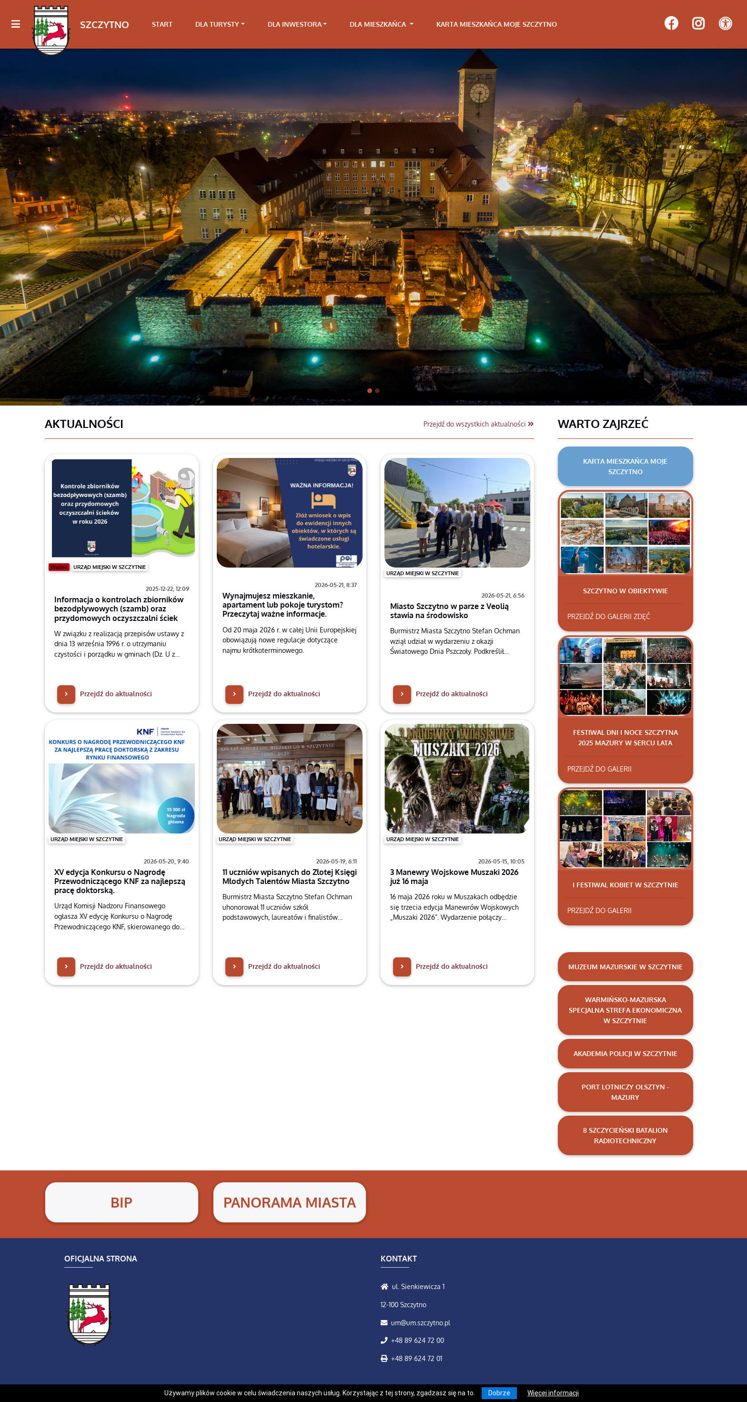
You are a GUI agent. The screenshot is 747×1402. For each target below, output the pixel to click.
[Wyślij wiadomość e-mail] (386, 1322)
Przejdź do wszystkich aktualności (479, 423)
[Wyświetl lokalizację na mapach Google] (386, 1286)
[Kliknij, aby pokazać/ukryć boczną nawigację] (19, 24)
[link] (229, 24)
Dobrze (499, 1393)
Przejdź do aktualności (104, 693)
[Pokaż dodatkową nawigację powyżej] (725, 24)
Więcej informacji (553, 1393)
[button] (56, 227)
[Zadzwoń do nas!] (386, 1340)
